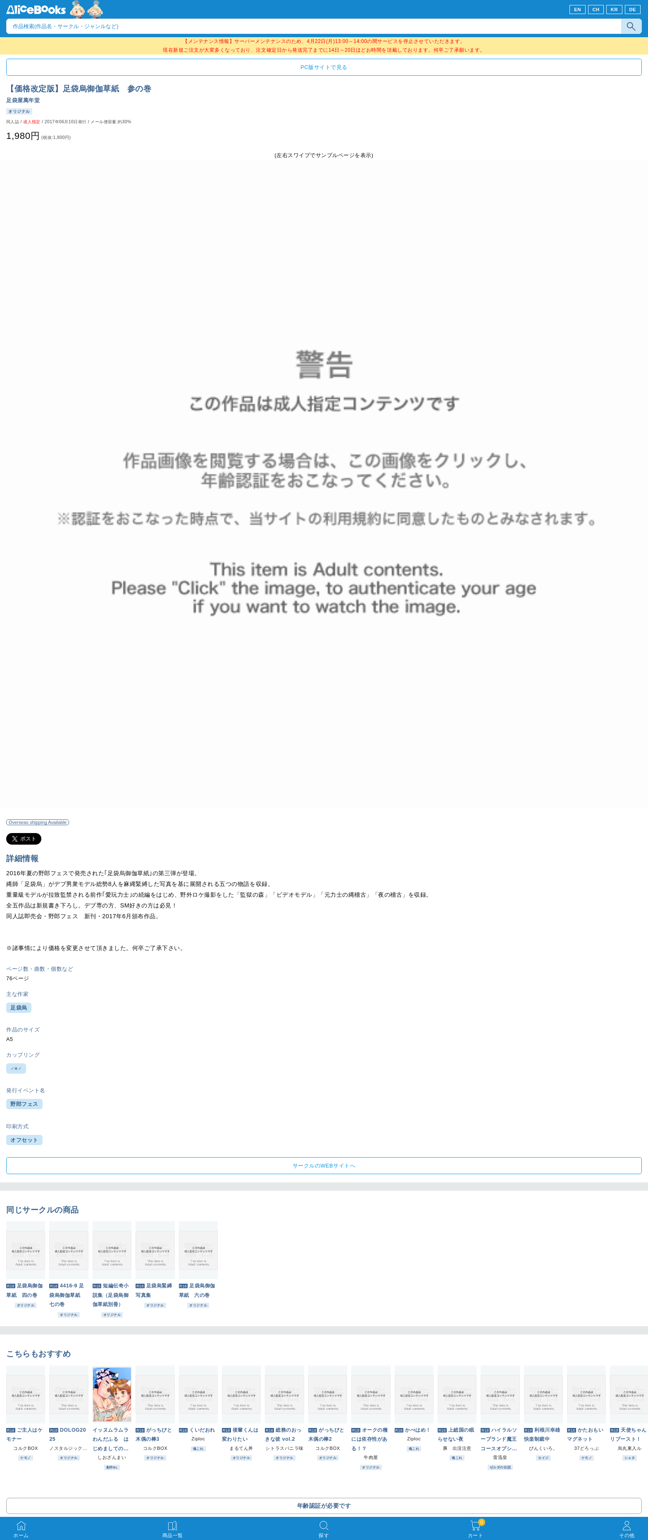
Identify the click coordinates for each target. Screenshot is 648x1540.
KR (614, 9)
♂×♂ (16, 1068)
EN (577, 9)
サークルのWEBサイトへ (324, 1166)
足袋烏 (18, 1008)
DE (632, 9)
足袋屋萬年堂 (23, 100)
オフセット (24, 1140)
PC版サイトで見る (323, 67)
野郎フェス (24, 1104)
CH (595, 9)
